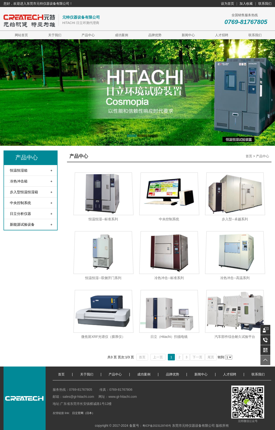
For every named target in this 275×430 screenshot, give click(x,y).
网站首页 (21, 35)
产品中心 (88, 35)
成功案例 (121, 35)
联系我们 (264, 3)
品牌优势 (154, 35)
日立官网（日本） (83, 413)
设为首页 (227, 3)
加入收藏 (246, 3)
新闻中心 (188, 35)
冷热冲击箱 (19, 181)
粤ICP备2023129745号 (156, 425)
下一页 (197, 357)
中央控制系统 (20, 203)
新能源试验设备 (22, 224)
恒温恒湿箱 (19, 170)
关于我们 (54, 35)
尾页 (211, 357)
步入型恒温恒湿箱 (24, 192)
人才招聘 (221, 35)
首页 (249, 156)
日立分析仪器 (20, 214)
